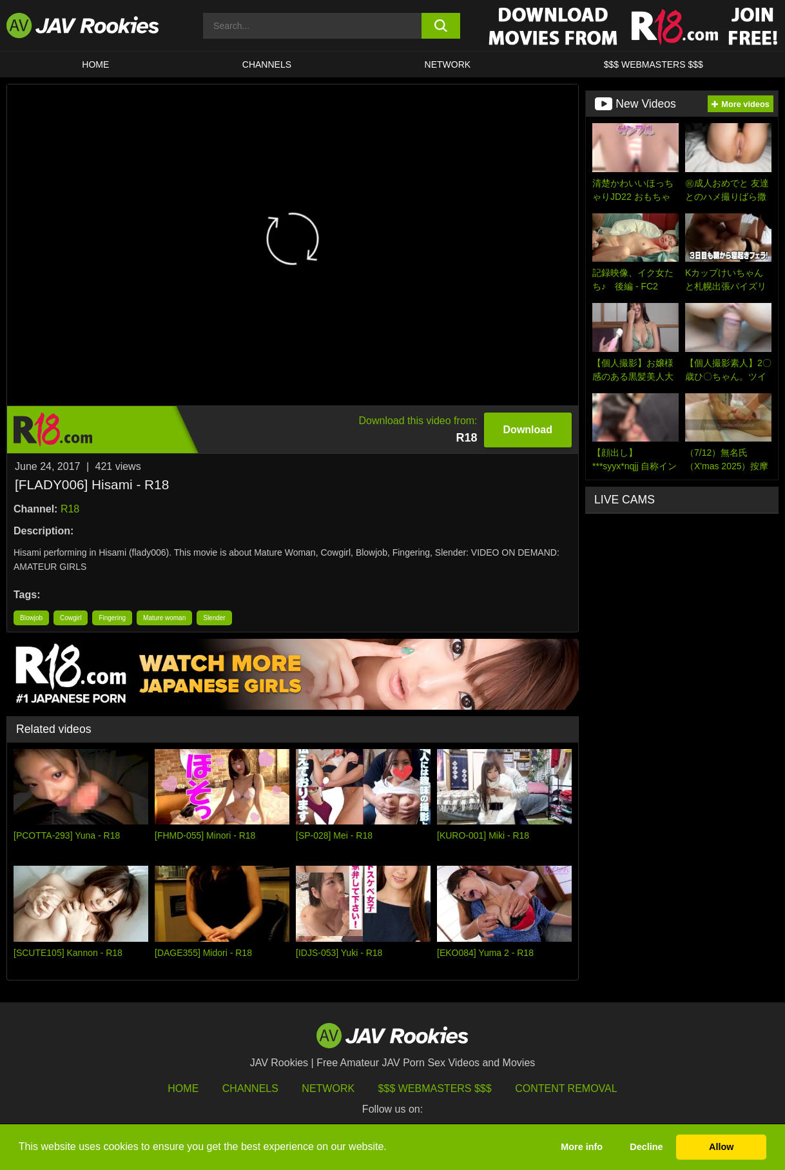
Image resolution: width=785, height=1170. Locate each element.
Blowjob (31, 617)
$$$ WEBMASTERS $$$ (653, 64)
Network (448, 64)
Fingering (112, 617)
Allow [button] (721, 1147)
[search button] (441, 26)
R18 (70, 508)
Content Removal (566, 1088)
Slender (214, 617)
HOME (95, 64)
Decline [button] (646, 1147)
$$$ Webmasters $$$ (435, 1088)
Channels (266, 64)
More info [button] (582, 1147)
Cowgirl (70, 617)
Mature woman (164, 617)
